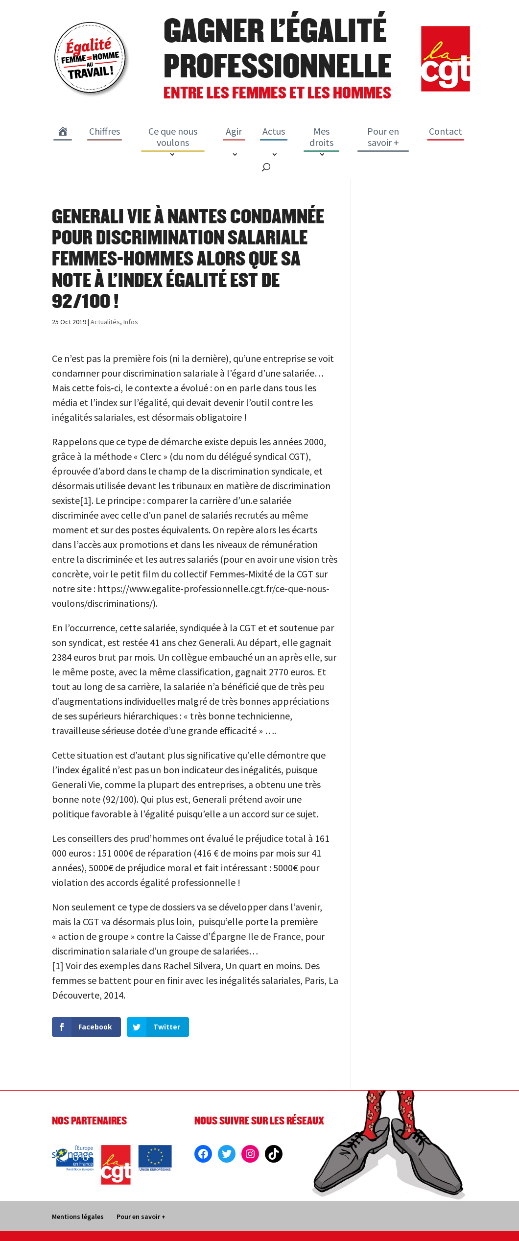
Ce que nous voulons (172, 136)
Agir (234, 131)
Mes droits (321, 136)
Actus (273, 131)
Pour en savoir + (383, 136)
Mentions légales (78, 1216)
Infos (130, 321)
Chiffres (104, 131)
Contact (445, 131)
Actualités (105, 321)
